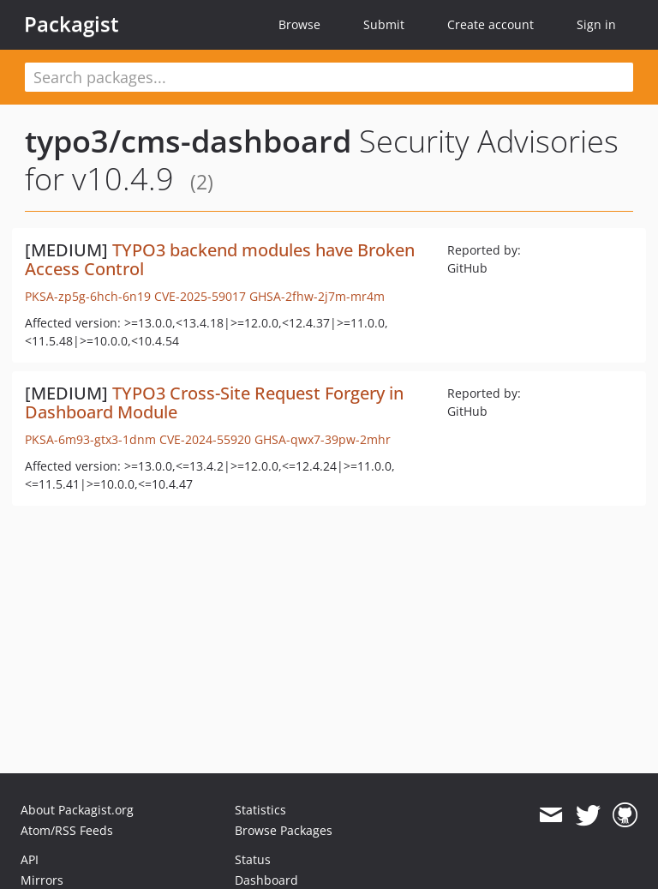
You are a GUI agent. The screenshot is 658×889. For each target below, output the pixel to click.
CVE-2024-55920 (205, 439)
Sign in (596, 24)
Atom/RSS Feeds (67, 830)
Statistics (260, 810)
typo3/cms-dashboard (188, 141)
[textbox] (329, 77)
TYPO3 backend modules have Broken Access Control (220, 259)
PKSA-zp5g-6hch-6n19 (88, 296)
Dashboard (266, 880)
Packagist (71, 24)
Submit (383, 24)
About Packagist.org (77, 810)
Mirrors (42, 880)
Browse (299, 24)
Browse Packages (283, 830)
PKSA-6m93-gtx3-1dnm (90, 439)
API (30, 859)
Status (253, 859)
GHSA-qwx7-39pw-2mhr (322, 439)
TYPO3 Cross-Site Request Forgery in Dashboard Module (214, 402)
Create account (490, 24)
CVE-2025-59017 (200, 296)
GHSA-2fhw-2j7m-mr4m (317, 296)
